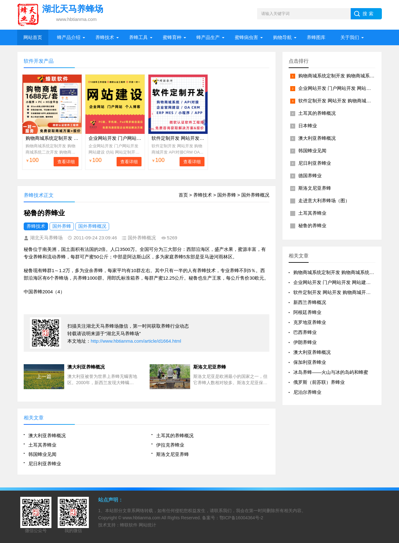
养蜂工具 (138, 37)
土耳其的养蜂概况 (175, 435)
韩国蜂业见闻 (42, 454)
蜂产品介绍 (68, 37)
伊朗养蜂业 (305, 342)
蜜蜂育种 (172, 37)
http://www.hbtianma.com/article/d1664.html (136, 341)
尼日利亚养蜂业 (44, 463)
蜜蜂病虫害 (246, 37)
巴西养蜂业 (305, 332)
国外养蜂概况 (255, 195)
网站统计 (147, 524)
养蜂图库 (316, 37)
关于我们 (349, 37)
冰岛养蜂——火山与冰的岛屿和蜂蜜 (330, 372)
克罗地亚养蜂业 (309, 322)
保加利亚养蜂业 (309, 362)
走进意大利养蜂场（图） (324, 200)
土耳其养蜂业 (42, 445)
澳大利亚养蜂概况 (47, 435)
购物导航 (282, 37)
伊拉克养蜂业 (170, 445)
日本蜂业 (307, 125)
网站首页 (32, 37)
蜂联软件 (128, 524)
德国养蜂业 (310, 175)
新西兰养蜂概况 (309, 302)
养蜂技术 (104, 37)
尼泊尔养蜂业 (307, 392)
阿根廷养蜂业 (307, 312)
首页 (183, 195)
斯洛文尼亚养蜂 (172, 454)
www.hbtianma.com (141, 517)
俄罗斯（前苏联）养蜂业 (319, 382)
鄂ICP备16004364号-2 (241, 517)
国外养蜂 (226, 195)
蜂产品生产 (208, 37)
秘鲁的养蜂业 (312, 225)
